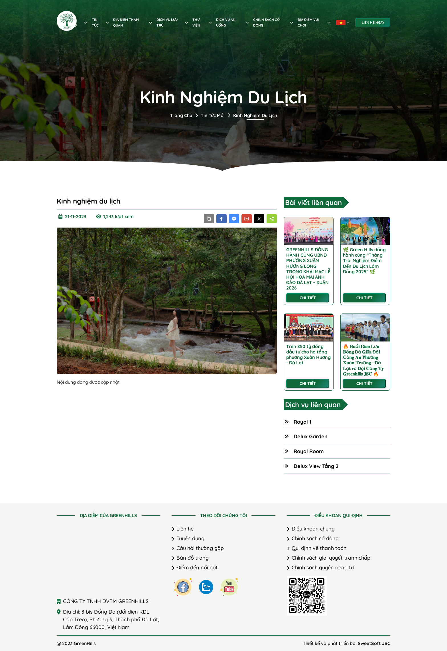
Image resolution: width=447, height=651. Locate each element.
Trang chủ (181, 115)
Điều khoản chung (313, 528)
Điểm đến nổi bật (197, 567)
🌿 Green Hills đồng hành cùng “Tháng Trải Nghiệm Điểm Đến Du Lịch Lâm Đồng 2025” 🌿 (364, 260)
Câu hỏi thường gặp (200, 548)
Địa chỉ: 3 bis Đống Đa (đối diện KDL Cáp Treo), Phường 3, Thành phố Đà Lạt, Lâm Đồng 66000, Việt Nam (111, 619)
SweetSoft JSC (374, 643)
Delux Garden (311, 436)
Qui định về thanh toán (319, 548)
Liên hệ (185, 528)
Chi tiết (308, 297)
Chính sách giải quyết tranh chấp (331, 557)
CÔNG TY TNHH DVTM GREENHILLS (106, 601)
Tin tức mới (213, 115)
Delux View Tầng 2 (316, 466)
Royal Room (309, 451)
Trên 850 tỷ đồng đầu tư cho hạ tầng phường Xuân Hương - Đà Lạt (308, 355)
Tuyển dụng (190, 538)
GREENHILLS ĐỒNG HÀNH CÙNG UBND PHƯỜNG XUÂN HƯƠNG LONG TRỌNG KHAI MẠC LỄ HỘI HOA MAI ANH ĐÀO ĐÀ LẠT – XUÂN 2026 (308, 269)
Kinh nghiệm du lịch (255, 115)
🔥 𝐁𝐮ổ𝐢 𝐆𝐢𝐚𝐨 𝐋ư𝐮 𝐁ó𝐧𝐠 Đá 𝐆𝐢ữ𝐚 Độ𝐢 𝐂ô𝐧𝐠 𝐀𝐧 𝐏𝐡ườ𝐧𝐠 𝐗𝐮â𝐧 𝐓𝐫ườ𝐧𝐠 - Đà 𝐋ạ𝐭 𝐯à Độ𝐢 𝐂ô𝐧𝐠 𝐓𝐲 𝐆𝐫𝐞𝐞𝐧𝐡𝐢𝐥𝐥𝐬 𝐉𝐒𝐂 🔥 (363, 360)
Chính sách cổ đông (315, 538)
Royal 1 (302, 422)
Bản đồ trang (192, 557)
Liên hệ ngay (373, 22)
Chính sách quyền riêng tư (323, 567)
